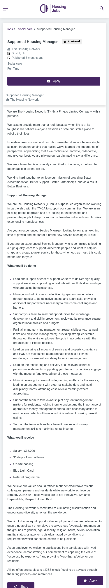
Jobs (10, 29)
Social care (25, 29)
